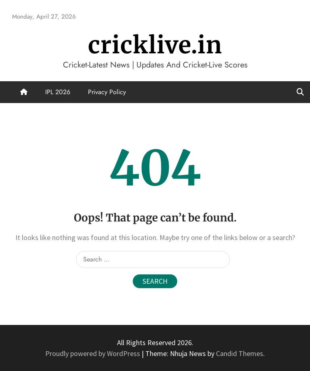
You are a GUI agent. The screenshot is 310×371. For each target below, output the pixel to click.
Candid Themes (239, 353)
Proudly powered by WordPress (93, 353)
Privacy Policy (107, 92)
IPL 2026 (57, 92)
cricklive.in (155, 45)
